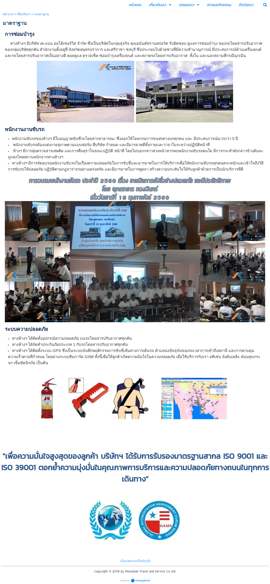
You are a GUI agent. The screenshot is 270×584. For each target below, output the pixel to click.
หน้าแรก (8, 14)
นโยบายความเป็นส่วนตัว (135, 561)
